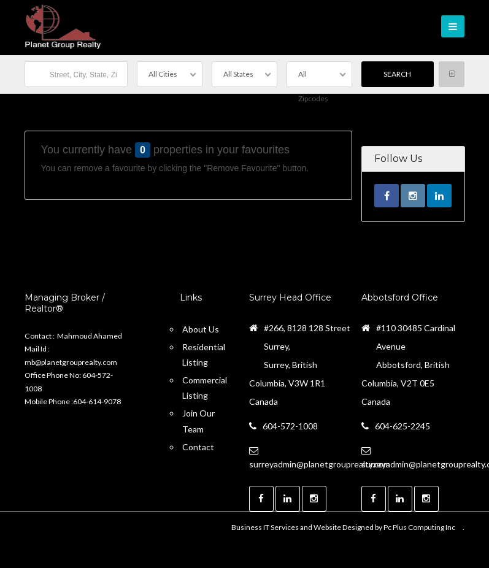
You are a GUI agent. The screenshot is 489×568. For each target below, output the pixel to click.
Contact (198, 447)
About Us (200, 329)
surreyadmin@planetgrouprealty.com (319, 464)
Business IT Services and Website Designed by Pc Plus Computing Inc (343, 527)
